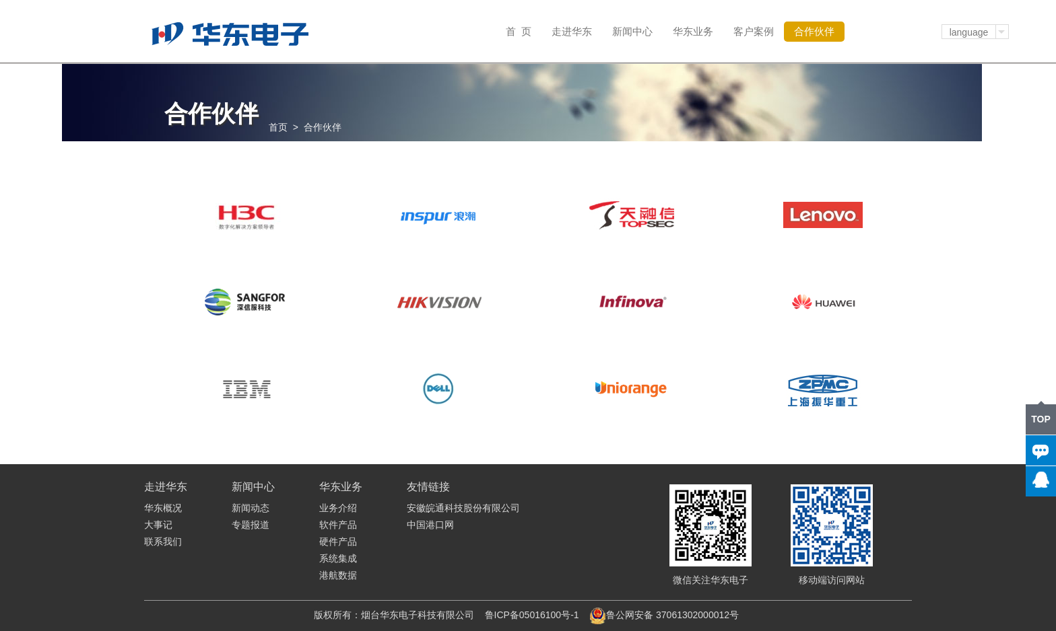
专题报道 (250, 524)
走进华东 (572, 31)
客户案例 (753, 31)
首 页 (518, 31)
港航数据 (338, 575)
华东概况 (163, 508)
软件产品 (338, 524)
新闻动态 (250, 508)
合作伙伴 (814, 31)
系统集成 (338, 558)
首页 (278, 127)
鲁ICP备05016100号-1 (532, 614)
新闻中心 (632, 31)
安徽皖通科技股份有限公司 (463, 508)
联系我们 (163, 541)
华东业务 (693, 31)
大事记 (158, 524)
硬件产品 (338, 541)
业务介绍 (338, 508)
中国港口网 (430, 524)
